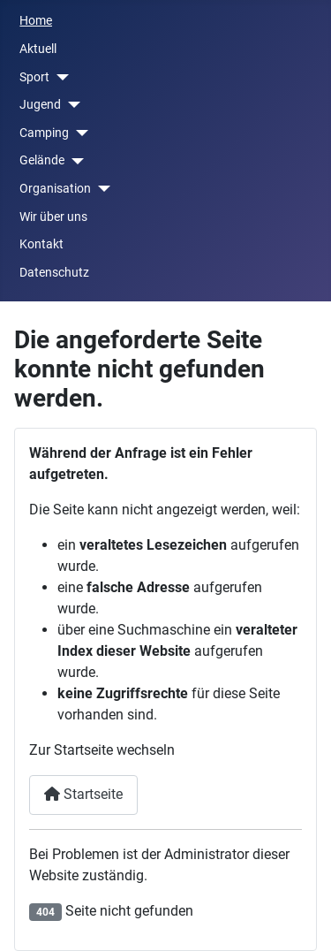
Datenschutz (54, 272)
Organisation (55, 188)
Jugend (40, 104)
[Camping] (78, 133)
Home (35, 20)
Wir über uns (53, 216)
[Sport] (58, 77)
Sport (34, 77)
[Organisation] (100, 189)
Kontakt (41, 244)
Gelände (41, 160)
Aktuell (37, 49)
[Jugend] (70, 105)
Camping (44, 133)
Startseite (83, 794)
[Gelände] (73, 161)
